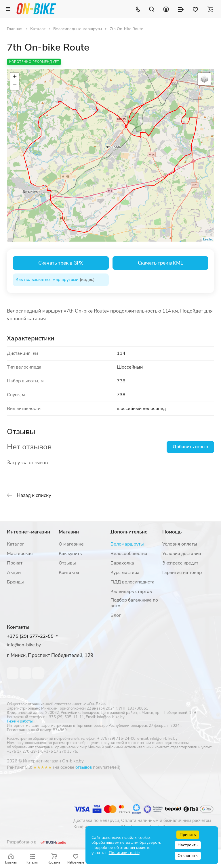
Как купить (70, 553)
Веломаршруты (127, 544)
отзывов (83, 767)
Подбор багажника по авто (134, 603)
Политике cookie (124, 853)
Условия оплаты (179, 544)
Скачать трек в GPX (60, 263)
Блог (115, 615)
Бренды (15, 582)
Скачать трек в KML (160, 263)
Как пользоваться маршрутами (47, 279)
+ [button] (15, 77)
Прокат (14, 563)
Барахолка (122, 563)
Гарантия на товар (182, 572)
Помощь (172, 532)
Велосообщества (128, 553)
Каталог (15, 544)
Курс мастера (125, 572)
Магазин (69, 532)
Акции (14, 572)
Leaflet (208, 239)
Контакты (69, 572)
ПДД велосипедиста (132, 582)
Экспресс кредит (180, 563)
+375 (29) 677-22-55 (30, 636)
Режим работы (20, 721)
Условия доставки (181, 553)
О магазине (71, 544)
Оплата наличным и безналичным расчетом (166, 820)
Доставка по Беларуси (96, 820)
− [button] (15, 85)
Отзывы (67, 563)
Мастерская (20, 553)
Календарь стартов (131, 591)
